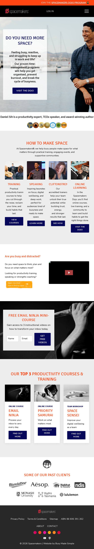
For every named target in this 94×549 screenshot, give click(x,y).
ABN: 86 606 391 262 (72, 518)
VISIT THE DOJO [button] (25, 90)
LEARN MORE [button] (36, 223)
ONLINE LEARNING (80, 186)
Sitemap (54, 518)
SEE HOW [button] (58, 223)
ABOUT (40, 526)
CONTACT (52, 526)
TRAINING (14, 184)
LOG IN (50, 11)
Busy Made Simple (64, 543)
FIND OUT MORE (18, 435)
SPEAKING (36, 184)
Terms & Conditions (37, 518)
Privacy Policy (17, 518)
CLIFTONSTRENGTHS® (63, 184)
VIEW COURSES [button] (14, 221)
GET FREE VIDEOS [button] (42, 339)
